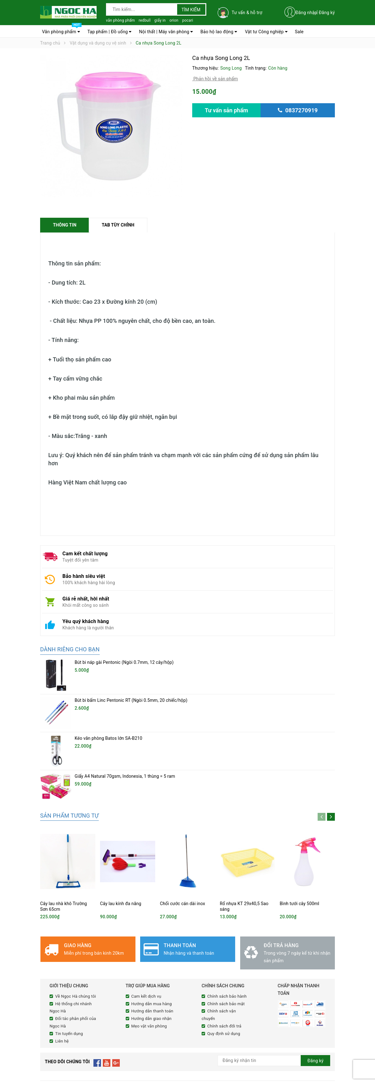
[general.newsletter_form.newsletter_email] (274, 999)
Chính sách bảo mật (226, 942)
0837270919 (75, 1050)
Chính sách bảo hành (227, 935)
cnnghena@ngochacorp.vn (81, 1058)
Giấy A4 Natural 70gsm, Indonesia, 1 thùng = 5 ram (125, 726)
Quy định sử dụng (223, 972)
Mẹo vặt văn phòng (149, 965)
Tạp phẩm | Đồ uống (109, 31)
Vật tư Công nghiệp (266, 31)
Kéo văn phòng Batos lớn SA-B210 (108, 704)
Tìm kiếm (191, 9)
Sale (299, 31)
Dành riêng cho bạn (70, 649)
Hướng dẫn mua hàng (151, 942)
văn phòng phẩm (120, 20)
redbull (145, 20)
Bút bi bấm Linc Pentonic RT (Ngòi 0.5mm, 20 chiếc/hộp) (131, 683)
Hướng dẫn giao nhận (151, 957)
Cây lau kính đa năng (120, 842)
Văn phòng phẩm (62, 30)
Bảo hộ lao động (218, 31)
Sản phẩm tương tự (69, 754)
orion (173, 20)
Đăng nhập (306, 12)
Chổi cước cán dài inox (182, 842)
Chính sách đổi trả (224, 965)
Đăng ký (327, 12)
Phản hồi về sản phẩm (215, 78)
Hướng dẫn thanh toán (152, 950)
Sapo (157, 1077)
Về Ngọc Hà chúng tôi (75, 935)
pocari (187, 20)
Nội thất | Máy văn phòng (166, 31)
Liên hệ (62, 980)
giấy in (160, 20)
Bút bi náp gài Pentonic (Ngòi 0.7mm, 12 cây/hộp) (124, 662)
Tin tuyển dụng (69, 972)
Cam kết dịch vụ (146, 935)
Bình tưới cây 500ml (299, 842)
